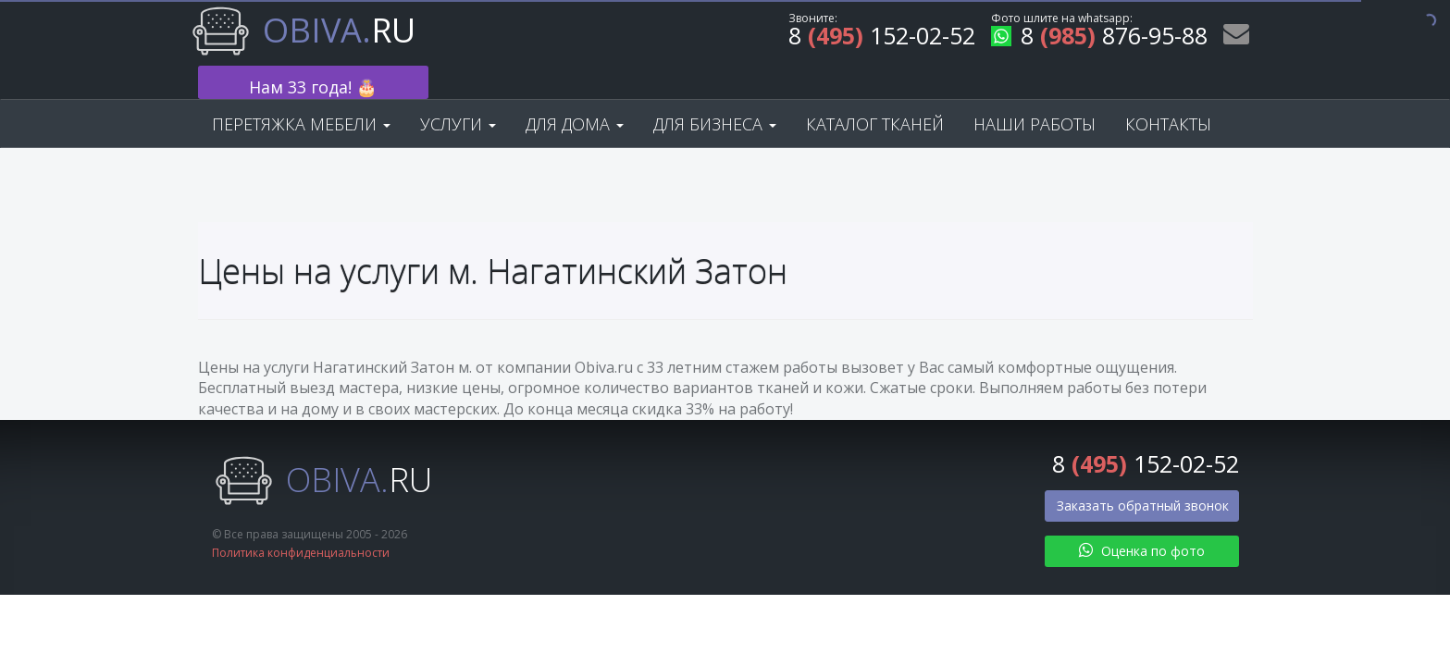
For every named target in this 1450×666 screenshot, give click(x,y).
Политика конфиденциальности (301, 524)
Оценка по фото (1142, 521)
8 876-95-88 (1099, 38)
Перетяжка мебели (301, 94)
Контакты (1168, 94)
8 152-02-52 (881, 38)
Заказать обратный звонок (1143, 476)
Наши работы (1034, 94)
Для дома (575, 94)
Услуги (458, 94)
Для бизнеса (714, 94)
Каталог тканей (875, 94)
